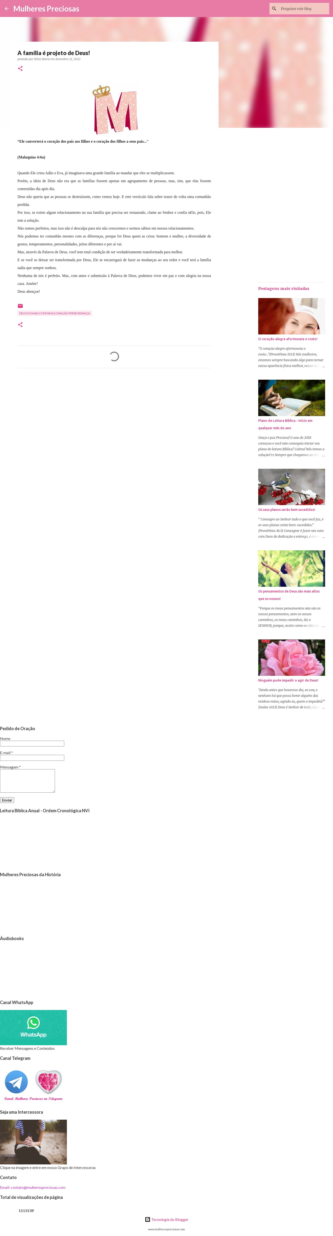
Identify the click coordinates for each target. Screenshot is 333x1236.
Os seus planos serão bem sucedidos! (286, 510)
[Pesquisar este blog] (304, 8)
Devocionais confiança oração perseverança (54, 313)
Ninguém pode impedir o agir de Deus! (288, 680)
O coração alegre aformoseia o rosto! (287, 339)
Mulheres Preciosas (46, 8)
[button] (20, 69)
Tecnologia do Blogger (166, 1219)
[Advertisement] (114, 416)
